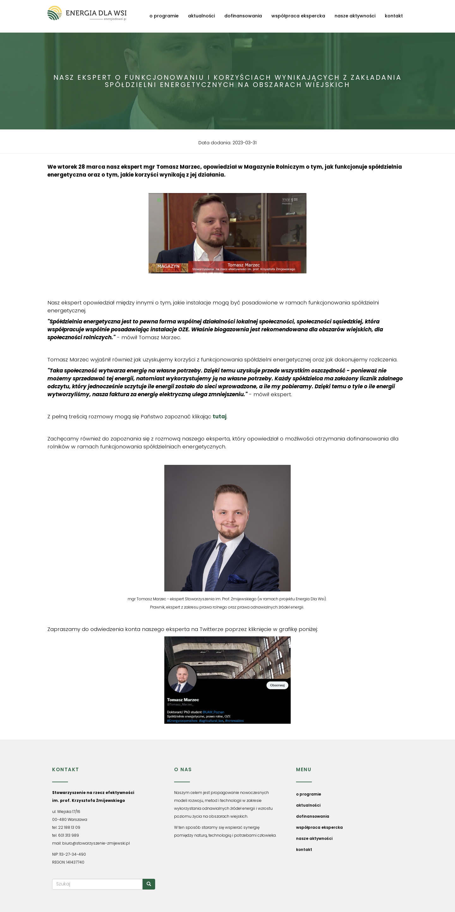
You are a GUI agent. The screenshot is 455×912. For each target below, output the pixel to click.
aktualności (201, 16)
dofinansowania (243, 16)
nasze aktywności (355, 16)
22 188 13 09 (69, 827)
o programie (164, 16)
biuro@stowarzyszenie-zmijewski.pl (96, 843)
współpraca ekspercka (298, 16)
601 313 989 (68, 835)
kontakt (394, 16)
